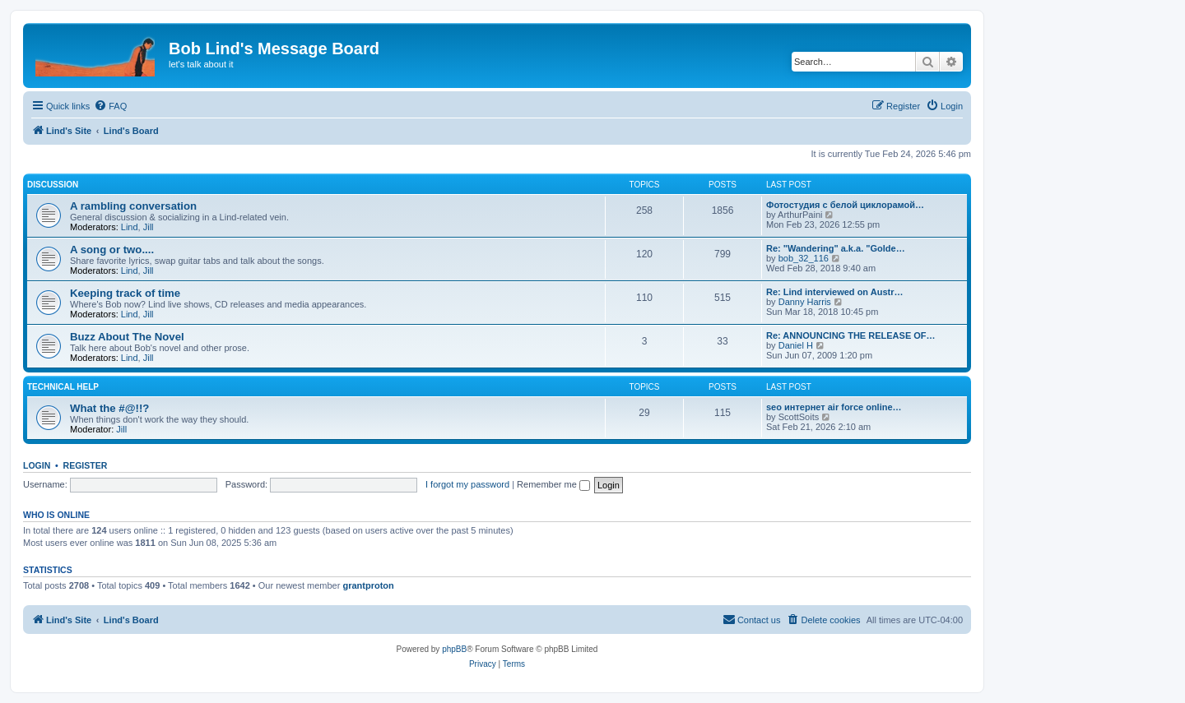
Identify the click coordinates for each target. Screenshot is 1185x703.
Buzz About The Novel (127, 337)
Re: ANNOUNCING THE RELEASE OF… (851, 335)
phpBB (454, 649)
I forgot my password (467, 484)
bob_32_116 (803, 258)
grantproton (367, 585)
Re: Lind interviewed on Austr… (834, 292)
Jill (148, 227)
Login (36, 465)
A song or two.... (112, 249)
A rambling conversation (133, 206)
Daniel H (795, 345)
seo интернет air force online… (834, 407)
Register (85, 465)
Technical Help (63, 386)
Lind (129, 227)
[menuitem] (110, 106)
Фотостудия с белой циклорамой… (845, 205)
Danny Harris (804, 302)
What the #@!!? (109, 408)
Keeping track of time (125, 293)
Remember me (553, 484)
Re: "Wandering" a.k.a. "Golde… (835, 248)
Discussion (52, 184)
